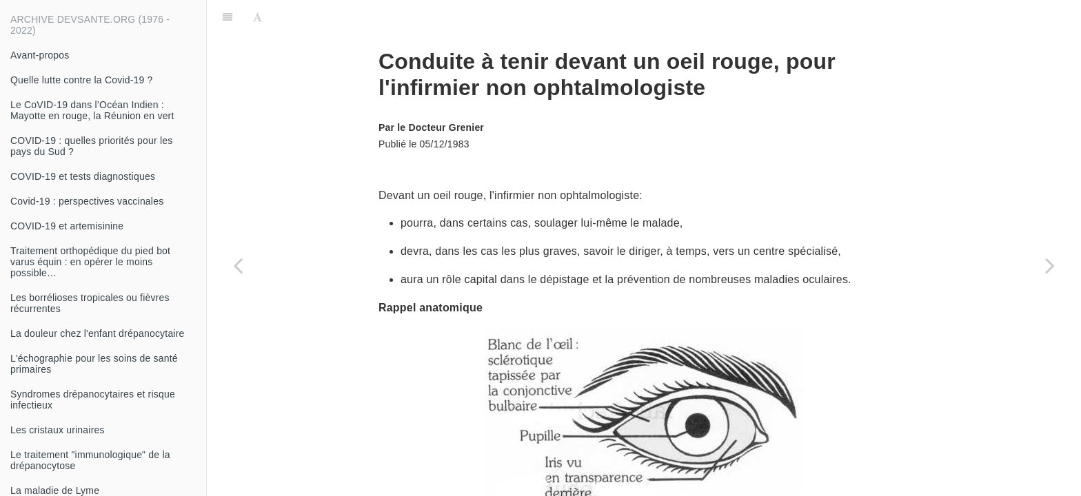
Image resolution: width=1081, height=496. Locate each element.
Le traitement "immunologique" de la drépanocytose (90, 460)
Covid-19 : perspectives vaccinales (86, 201)
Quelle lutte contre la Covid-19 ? (81, 79)
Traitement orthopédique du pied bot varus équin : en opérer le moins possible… (90, 261)
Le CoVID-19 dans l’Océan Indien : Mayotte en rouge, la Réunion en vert (92, 110)
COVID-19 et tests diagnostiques (82, 176)
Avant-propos (39, 55)
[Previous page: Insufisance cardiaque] (238, 265)
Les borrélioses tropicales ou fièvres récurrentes (90, 303)
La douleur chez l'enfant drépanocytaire (97, 333)
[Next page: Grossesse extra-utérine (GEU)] (1050, 265)
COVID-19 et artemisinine (66, 225)
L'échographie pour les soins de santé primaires (94, 364)
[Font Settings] (257, 17)
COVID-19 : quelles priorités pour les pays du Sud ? (91, 146)
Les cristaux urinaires (57, 429)
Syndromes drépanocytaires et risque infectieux (92, 400)
